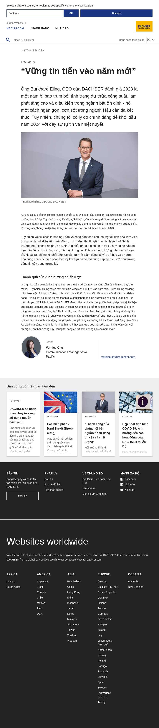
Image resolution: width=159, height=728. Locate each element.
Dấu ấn (48, 479)
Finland (102, 603)
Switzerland (104, 692)
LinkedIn (127, 484)
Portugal (102, 666)
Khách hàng (40, 28)
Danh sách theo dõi (132, 40)
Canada (41, 592)
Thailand (72, 635)
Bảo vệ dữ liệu (52, 484)
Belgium (102, 586)
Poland (102, 660)
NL (115, 586)
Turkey (101, 702)
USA (39, 613)
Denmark (103, 597)
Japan (70, 608)
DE (105, 644)
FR (110, 586)
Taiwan (71, 629)
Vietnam (72, 640)
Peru (39, 608)
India (70, 597)
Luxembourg (105, 640)
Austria (102, 581)
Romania (103, 671)
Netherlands (105, 649)
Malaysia (72, 619)
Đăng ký (22, 496)
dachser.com (94, 559)
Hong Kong (73, 592)
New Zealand (135, 586)
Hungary (102, 624)
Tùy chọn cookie (53, 489)
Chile (40, 597)
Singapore (73, 624)
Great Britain (105, 619)
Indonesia (73, 603)
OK (71, 13)
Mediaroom (15, 28)
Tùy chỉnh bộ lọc (32, 50)
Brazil (40, 586)
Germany (103, 613)
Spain (101, 682)
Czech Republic (107, 592)
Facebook (128, 479)
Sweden (102, 687)
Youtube (127, 489)
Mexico (41, 603)
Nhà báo (62, 28)
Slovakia (102, 676)
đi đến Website (16, 23)
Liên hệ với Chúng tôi (94, 493)
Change (116, 13)
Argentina (42, 581)
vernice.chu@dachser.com (117, 356)
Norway (102, 655)
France (102, 608)
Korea (70, 613)
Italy (100, 635)
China (70, 586)
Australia (133, 581)
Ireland (102, 629)
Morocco (11, 581)
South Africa (13, 586)
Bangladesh (74, 581)
